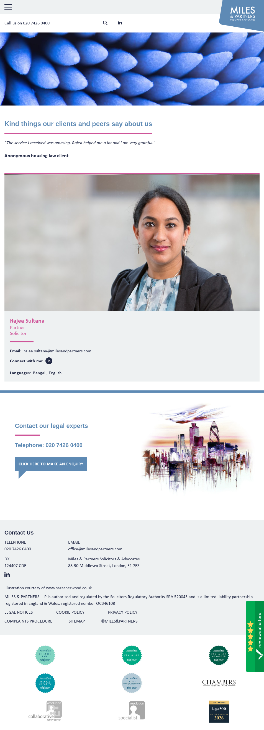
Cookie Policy (70, 612)
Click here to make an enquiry (51, 464)
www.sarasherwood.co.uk (69, 587)
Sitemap (77, 621)
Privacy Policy (122, 612)
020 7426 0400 (36, 23)
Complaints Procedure (28, 621)
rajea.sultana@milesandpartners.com (57, 351)
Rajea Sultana (27, 320)
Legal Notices (18, 612)
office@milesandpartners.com (95, 549)
